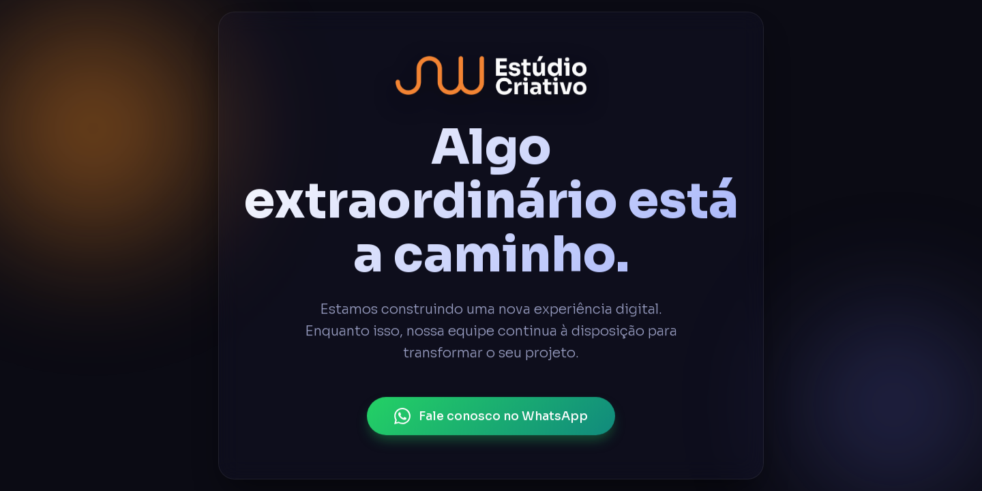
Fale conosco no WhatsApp (491, 416)
